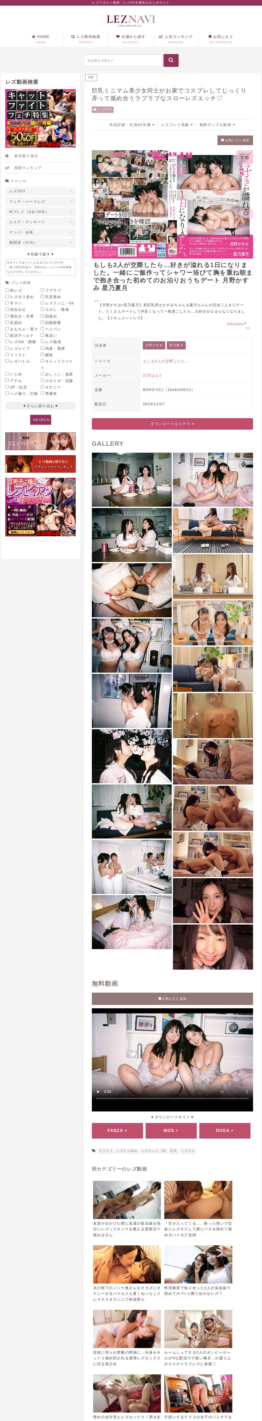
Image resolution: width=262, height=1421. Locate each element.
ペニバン (53, 329)
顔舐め (51, 316)
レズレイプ (20, 348)
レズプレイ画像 (177, 125)
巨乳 (173, 1151)
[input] (122, 60)
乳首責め (53, 297)
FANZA (117, 1130)
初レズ (16, 290)
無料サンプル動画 (217, 125)
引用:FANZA (237, 323)
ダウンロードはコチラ (172, 424)
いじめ (16, 374)
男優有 (51, 393)
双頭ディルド (22, 335)
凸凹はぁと (153, 375)
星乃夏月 (176, 345)
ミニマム (188, 1151)
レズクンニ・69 (153, 1151)
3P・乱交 (18, 387)
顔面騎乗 (53, 323)
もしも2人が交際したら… (166, 361)
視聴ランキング (23, 168)
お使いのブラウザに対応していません (172, 1058)
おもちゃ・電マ (24, 329)
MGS (171, 1130)
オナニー (53, 387)
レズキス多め (126, 1151)
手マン (16, 303)
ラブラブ (106, 1151)
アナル (16, 381)
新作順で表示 (21, 156)
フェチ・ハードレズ (27, 201)
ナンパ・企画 (21, 232)
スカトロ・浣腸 (59, 381)
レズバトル (20, 361)
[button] (171, 60)
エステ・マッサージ (27, 222)
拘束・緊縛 (55, 348)
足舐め (16, 323)
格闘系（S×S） (23, 242)
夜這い (51, 335)
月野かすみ (154, 345)
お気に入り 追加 (235, 140)
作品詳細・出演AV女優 (132, 125)
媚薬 (49, 355)
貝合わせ (18, 309)
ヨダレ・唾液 (57, 309)
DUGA (225, 1130)
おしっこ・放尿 (59, 374)
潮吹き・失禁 (22, 316)
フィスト (18, 355)
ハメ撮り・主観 (24, 393)
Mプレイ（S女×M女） (29, 212)
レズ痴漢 (53, 342)
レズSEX (102, 109)
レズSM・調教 (23, 342)
